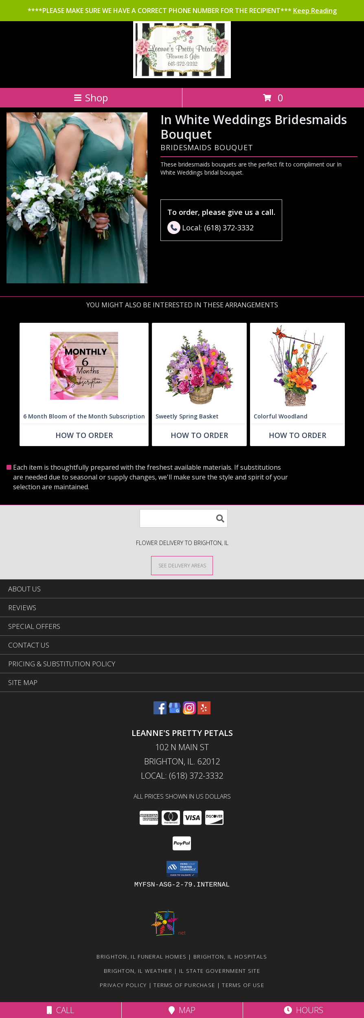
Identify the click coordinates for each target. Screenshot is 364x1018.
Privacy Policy (123, 985)
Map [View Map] (182, 1010)
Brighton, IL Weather (138, 970)
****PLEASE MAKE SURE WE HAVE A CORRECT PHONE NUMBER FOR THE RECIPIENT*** (182, 10)
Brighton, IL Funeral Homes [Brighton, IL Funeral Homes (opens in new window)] (141, 956)
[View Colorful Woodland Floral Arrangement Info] (297, 366)
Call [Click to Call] (60, 1010)
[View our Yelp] (204, 711)
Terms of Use (243, 985)
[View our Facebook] (160, 711)
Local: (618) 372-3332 (182, 775)
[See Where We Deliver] (182, 565)
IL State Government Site (219, 970)
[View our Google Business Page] (174, 711)
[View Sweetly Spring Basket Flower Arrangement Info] (199, 366)
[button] (182, 869)
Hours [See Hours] (303, 1010)
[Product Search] (184, 518)
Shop (91, 97)
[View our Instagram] (189, 711)
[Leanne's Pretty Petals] (181, 76)
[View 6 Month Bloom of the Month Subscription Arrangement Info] (84, 366)
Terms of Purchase (184, 985)
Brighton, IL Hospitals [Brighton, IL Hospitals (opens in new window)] (230, 956)
